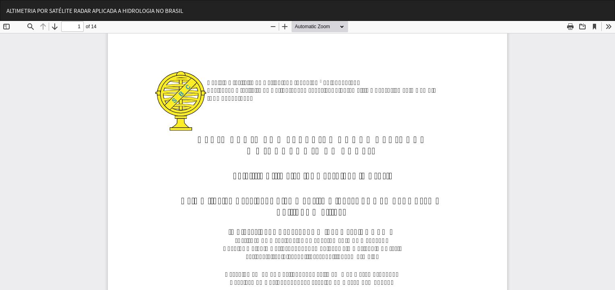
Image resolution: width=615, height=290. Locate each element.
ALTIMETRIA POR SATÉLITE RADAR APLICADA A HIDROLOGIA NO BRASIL (94, 10)
